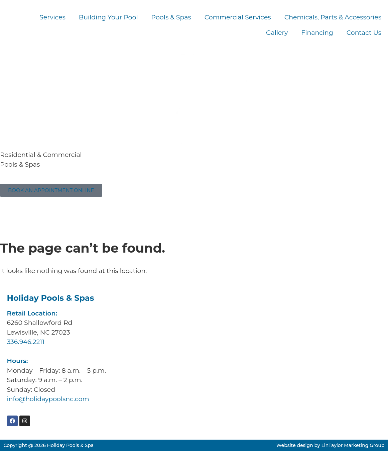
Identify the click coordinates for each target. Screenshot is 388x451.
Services (52, 17)
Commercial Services (238, 17)
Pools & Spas (171, 17)
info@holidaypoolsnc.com (48, 399)
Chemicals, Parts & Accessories (332, 17)
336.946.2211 (19, 210)
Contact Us (364, 32)
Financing (317, 32)
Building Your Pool (108, 17)
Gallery (277, 32)
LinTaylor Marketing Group (352, 445)
